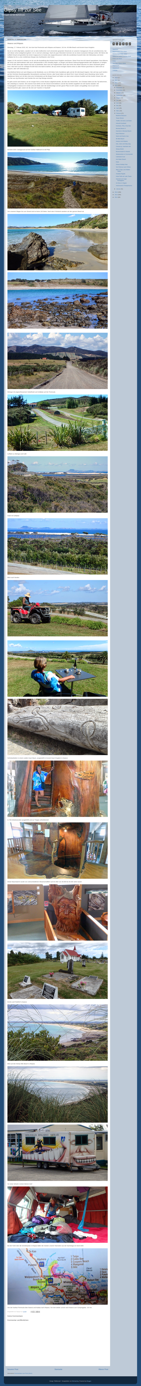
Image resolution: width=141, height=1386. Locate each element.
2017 (116, 80)
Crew (114, 61)
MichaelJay (75, 1381)
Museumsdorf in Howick (123, 151)
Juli (117, 100)
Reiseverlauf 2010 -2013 (120, 54)
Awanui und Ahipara (122, 141)
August (118, 98)
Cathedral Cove (120, 156)
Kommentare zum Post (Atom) (23, 1373)
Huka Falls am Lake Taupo (124, 176)
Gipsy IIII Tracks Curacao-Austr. (122, 56)
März (118, 110)
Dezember (119, 87)
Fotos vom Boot (117, 58)
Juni (117, 103)
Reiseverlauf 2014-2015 (120, 51)
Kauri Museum (120, 133)
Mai (117, 105)
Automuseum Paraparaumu (124, 185)
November (119, 90)
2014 (116, 192)
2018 (116, 77)
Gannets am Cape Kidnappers (121, 179)
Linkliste (115, 70)
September (119, 95)
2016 (116, 83)
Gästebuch (116, 68)
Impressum (116, 65)
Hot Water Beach (121, 159)
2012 (116, 197)
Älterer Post (103, 1369)
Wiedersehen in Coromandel (124, 154)
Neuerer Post (12, 1369)
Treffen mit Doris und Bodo (124, 120)
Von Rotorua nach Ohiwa (123, 167)
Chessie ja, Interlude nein (123, 146)
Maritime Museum (121, 115)
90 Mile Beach (120, 138)
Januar (118, 189)
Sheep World (120, 149)
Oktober (118, 92)
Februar (118, 113)
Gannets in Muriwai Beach (123, 131)
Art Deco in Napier (121, 183)
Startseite (58, 1369)
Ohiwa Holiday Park (122, 164)
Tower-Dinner (120, 118)
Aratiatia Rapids (120, 173)
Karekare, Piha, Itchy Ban (123, 126)
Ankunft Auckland (121, 123)
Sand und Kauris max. (122, 136)
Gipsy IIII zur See (22, 10)
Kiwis (117, 162)
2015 (116, 85)
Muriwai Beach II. (121, 128)
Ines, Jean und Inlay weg (123, 144)
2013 (116, 194)
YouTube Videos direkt (119, 63)
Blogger (89, 1381)
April (117, 108)
